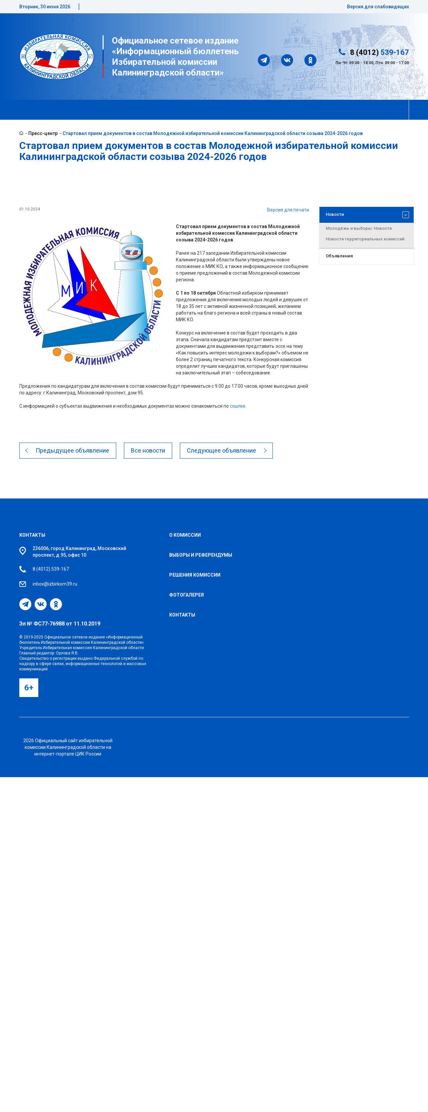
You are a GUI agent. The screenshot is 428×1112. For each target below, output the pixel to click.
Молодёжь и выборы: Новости (359, 228)
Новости (367, 214)
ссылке (237, 406)
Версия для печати (288, 209)
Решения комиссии (194, 575)
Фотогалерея (186, 595)
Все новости (148, 450)
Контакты (32, 535)
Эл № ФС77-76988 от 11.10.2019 (59, 624)
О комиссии (185, 535)
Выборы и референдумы (200, 555)
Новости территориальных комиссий (365, 238)
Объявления (339, 255)
